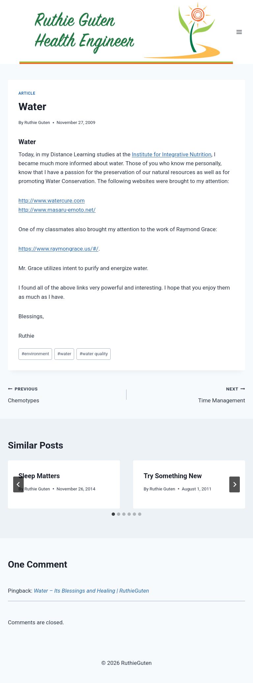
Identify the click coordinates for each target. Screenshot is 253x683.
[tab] (113, 514)
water (64, 353)
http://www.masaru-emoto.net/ (57, 209)
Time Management (188, 394)
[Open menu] (239, 32)
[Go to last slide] (18, 484)
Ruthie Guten (37, 122)
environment (35, 353)
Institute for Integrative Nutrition (171, 154)
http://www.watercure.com (51, 200)
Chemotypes (64, 394)
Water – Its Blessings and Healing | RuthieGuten (91, 590)
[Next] (234, 484)
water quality (93, 353)
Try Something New (173, 476)
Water (27, 142)
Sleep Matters (39, 476)
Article (26, 93)
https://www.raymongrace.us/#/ (58, 248)
